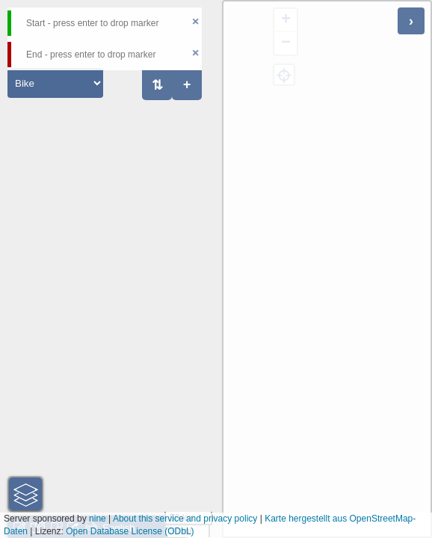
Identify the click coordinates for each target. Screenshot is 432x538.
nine (97, 518)
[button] (25, 493)
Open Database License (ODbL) (130, 531)
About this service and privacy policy (185, 518)
